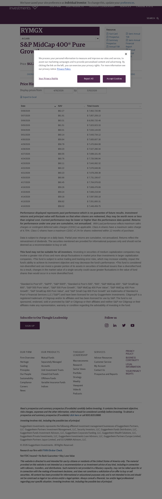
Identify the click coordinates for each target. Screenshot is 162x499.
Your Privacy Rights (48, 79)
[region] (82, 68)
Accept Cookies (114, 79)
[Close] (126, 54)
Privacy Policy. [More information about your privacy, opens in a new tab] (64, 69)
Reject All (89, 79)
